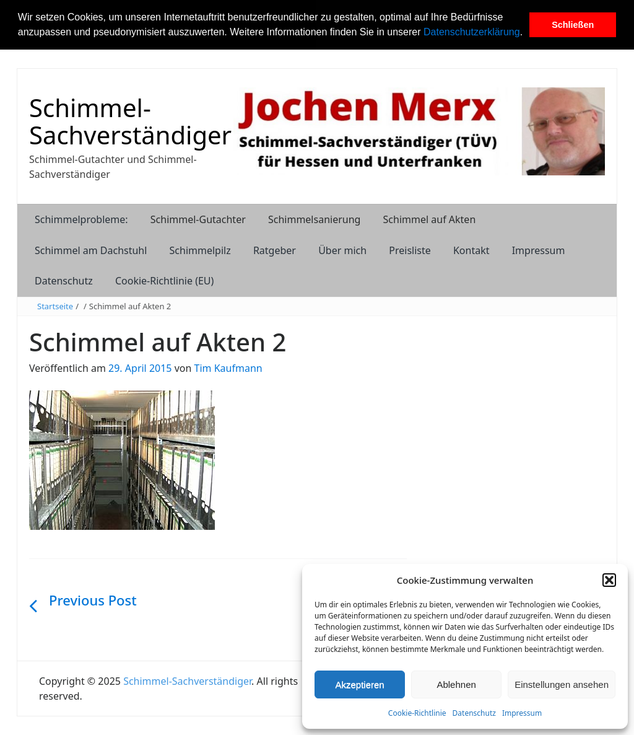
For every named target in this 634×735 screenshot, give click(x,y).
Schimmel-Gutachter (198, 219)
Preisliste (410, 250)
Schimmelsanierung (314, 219)
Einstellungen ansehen (562, 684)
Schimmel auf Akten (429, 219)
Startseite (55, 306)
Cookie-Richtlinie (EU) (164, 281)
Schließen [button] (573, 25)
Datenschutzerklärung (471, 32)
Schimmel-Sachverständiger (130, 121)
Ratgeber (274, 250)
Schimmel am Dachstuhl (91, 250)
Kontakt (471, 250)
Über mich (342, 250)
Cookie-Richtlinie (417, 713)
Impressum (522, 713)
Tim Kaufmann (228, 368)
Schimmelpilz (200, 250)
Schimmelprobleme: (81, 219)
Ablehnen (456, 684)
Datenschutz (474, 713)
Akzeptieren (359, 684)
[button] (527, 33)
